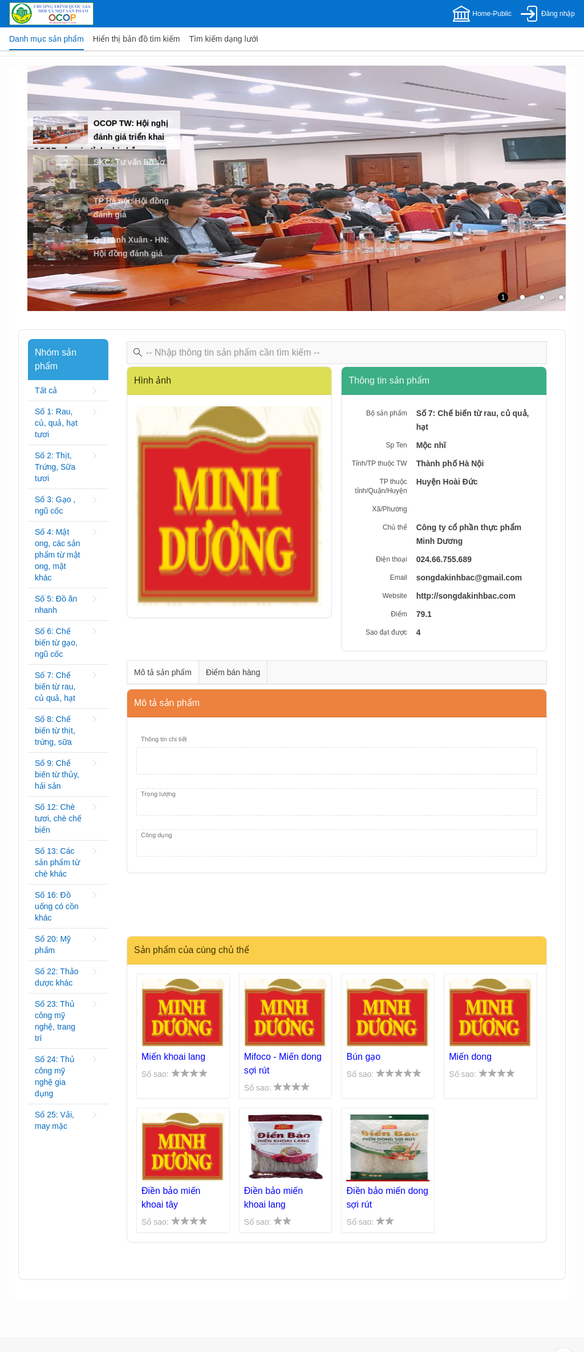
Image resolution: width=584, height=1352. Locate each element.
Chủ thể (395, 527)
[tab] (46, 38)
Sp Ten (396, 445)
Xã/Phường (389, 509)
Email (398, 578)
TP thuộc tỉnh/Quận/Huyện (381, 486)
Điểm (399, 614)
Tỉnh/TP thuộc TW (379, 463)
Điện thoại (391, 559)
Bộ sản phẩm (386, 413)
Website (395, 596)
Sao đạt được (386, 632)
